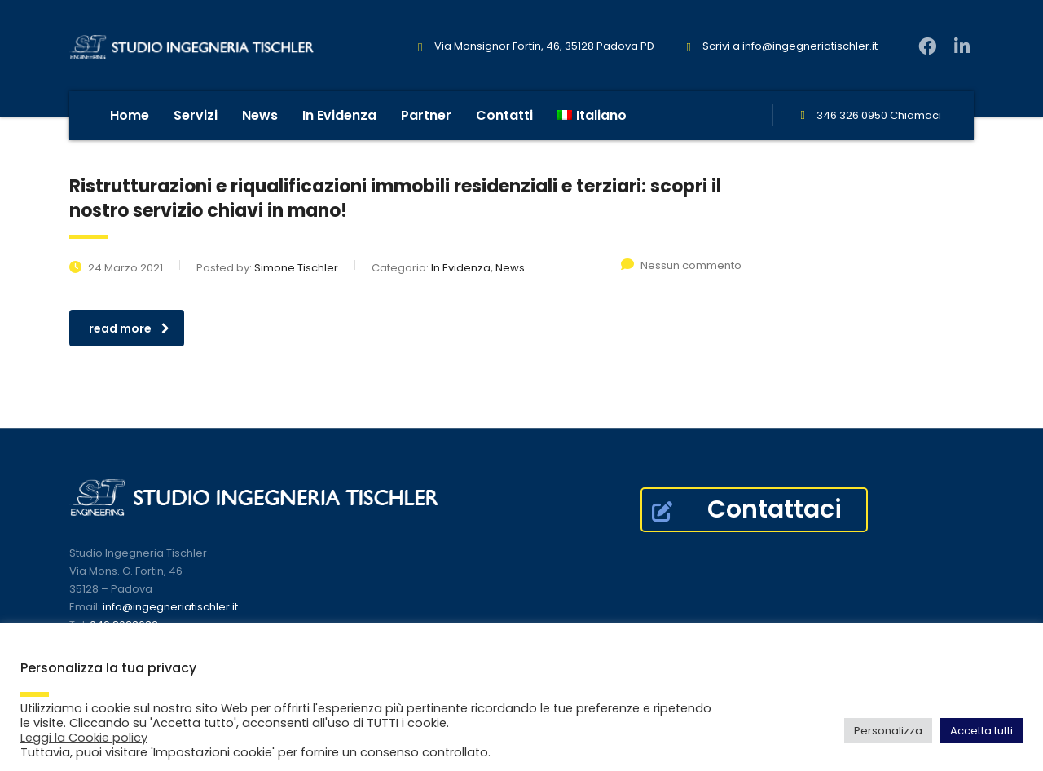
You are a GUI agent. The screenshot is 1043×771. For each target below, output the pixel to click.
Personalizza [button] (888, 730)
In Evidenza (339, 115)
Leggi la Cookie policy (83, 737)
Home (129, 115)
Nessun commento (681, 265)
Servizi (196, 115)
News (260, 115)
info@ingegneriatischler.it (810, 46)
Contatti (504, 115)
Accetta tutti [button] (981, 730)
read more (129, 328)
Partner (426, 115)
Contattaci (747, 509)
